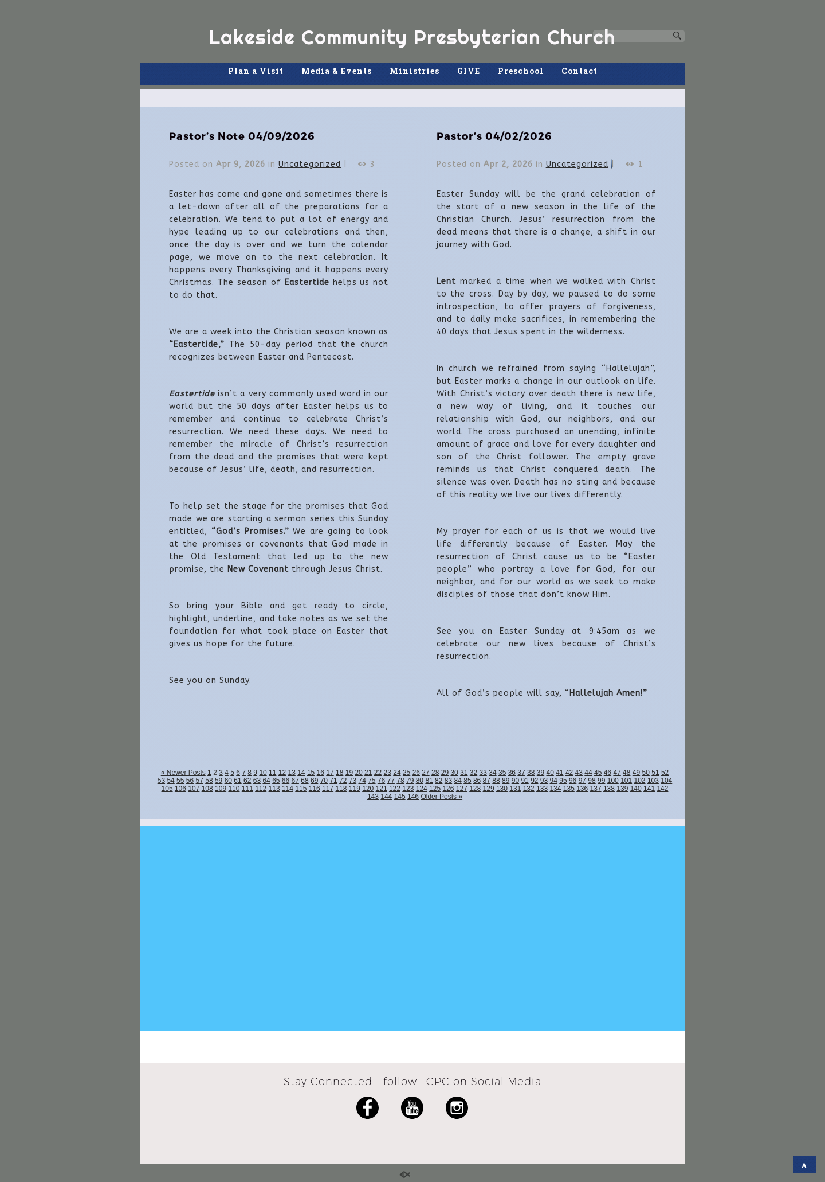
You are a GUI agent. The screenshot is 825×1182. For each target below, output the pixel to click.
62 (247, 781)
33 (483, 773)
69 (314, 781)
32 (473, 773)
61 (237, 781)
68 (304, 781)
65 (276, 781)
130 (502, 789)
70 (324, 781)
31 (463, 773)
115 (301, 789)
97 (582, 781)
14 (301, 773)
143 (373, 797)
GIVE (468, 70)
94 (553, 781)
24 (396, 773)
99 (601, 781)
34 (492, 773)
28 (435, 773)
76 (381, 781)
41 (559, 773)
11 (272, 773)
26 (416, 773)
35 (502, 773)
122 (394, 789)
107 (193, 789)
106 (180, 789)
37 (521, 773)
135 (569, 789)
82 (438, 781)
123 (408, 789)
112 (260, 789)
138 (609, 789)
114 (287, 789)
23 (387, 773)
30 (454, 773)
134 (555, 789)
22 (378, 773)
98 (591, 781)
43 (579, 773)
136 (582, 789)
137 (596, 789)
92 (534, 781)
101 (626, 781)
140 (636, 789)
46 (607, 773)
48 (626, 773)
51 (655, 773)
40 (549, 773)
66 (285, 781)
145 (400, 797)
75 (371, 781)
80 (419, 781)
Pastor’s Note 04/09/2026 (242, 136)
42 (569, 773)
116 (314, 789)
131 (515, 789)
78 (400, 781)
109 (220, 789)
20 (358, 773)
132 (529, 789)
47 (616, 773)
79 (410, 781)
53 (161, 781)
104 (666, 781)
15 (311, 773)
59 (218, 781)
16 (320, 773)
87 (486, 781)
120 (368, 789)
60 (228, 781)
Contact (579, 70)
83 (448, 781)
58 (209, 781)
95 (563, 781)
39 (540, 773)
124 (421, 789)
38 (531, 773)
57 (199, 781)
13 (291, 773)
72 (343, 781)
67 (295, 781)
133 (542, 789)
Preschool (521, 70)
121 (381, 789)
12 (282, 773)
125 (435, 789)
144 (386, 797)
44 (588, 773)
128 (475, 789)
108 (207, 789)
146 (413, 797)
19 (349, 773)
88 (496, 781)
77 (391, 781)
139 (622, 789)
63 (257, 781)
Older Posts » (441, 797)
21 (368, 773)
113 (274, 789)
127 (461, 789)
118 (341, 789)
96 (572, 781)
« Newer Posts (183, 773)
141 (649, 789)
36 (512, 773)
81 (429, 781)
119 (354, 789)
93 (544, 781)
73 (352, 781)
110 (233, 789)
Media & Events (336, 70)
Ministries (414, 70)
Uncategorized (309, 164)
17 (329, 773)
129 (488, 789)
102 (640, 781)
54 (170, 781)
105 (167, 789)
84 (458, 781)
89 (505, 781)
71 (333, 781)
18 (339, 773)
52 (665, 773)
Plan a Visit (256, 70)
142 (662, 789)
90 (515, 781)
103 (653, 781)
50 (646, 773)
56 (190, 781)
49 (636, 773)
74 (362, 781)
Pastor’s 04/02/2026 (494, 136)
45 (598, 773)
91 (524, 781)
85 (467, 781)
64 (266, 781)
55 (180, 781)
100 (613, 781)
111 (247, 789)
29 (445, 773)
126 (448, 789)
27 (425, 773)
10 (262, 773)
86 (477, 781)
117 (327, 789)
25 (406, 773)
